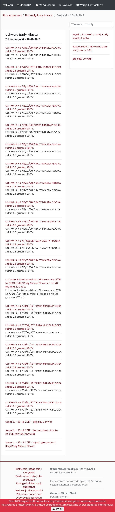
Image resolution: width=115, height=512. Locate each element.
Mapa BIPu (24, 5)
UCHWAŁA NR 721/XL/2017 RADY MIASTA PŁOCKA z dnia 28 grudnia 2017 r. (33, 49)
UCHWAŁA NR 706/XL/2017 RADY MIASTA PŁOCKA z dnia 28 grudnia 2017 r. (33, 346)
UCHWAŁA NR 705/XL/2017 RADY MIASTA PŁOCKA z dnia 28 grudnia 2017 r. (33, 365)
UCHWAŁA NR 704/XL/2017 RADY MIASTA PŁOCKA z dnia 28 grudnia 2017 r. (33, 385)
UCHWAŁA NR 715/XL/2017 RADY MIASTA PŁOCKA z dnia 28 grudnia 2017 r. (33, 165)
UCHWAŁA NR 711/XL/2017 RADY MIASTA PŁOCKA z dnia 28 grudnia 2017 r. (32, 242)
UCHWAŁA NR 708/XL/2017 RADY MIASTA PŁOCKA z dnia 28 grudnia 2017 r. (33, 307)
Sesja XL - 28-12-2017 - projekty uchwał (28, 422)
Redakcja (34, 469)
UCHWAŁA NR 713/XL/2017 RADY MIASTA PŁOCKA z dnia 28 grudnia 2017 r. (33, 204)
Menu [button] (8, 5)
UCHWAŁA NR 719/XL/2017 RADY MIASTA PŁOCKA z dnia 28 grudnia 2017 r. (33, 88)
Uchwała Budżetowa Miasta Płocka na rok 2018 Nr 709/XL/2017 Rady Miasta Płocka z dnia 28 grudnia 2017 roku (33, 283)
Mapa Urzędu (45, 5)
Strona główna (12, 15)
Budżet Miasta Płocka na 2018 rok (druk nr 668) (89, 48)
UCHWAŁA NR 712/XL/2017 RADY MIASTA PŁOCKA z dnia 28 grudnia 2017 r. (33, 223)
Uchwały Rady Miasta (39, 15)
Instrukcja (21, 469)
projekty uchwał (81, 58)
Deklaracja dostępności (29, 490)
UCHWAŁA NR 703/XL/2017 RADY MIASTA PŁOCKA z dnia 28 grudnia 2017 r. (33, 404)
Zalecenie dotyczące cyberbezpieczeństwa (29, 495)
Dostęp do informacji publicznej (28, 485)
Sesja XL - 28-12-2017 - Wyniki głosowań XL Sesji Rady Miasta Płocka (30, 444)
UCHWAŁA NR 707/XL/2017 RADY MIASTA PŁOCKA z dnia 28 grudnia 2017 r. (33, 327)
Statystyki (28, 472)
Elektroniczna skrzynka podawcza (29, 477)
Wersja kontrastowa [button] (89, 5)
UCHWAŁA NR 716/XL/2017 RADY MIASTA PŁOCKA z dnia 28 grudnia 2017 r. (33, 146)
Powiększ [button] (65, 5)
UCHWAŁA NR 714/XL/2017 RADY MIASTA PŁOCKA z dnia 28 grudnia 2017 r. (33, 184)
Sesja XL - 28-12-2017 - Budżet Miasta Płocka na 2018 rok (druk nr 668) (31, 432)
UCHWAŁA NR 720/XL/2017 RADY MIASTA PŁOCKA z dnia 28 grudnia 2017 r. (33, 68)
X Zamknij (58, 508)
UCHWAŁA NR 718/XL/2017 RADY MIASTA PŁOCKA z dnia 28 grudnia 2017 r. (33, 107)
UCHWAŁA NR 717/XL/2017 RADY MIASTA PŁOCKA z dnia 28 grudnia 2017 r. (33, 126)
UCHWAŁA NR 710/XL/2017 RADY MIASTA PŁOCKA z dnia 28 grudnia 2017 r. (33, 262)
